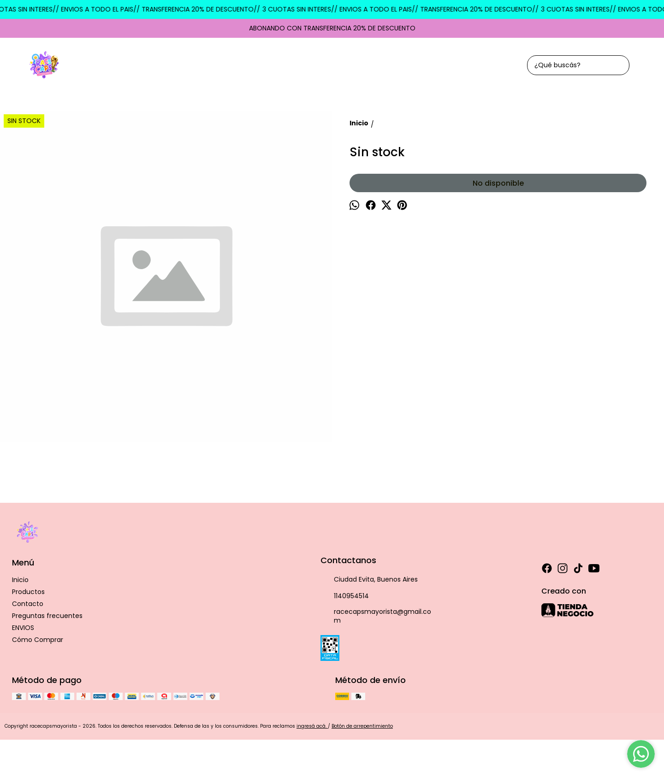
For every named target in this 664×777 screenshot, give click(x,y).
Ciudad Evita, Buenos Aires (369, 579)
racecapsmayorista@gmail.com (375, 616)
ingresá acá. (312, 726)
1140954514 (344, 596)
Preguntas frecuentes (47, 615)
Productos (28, 591)
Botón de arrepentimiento (362, 726)
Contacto (27, 603)
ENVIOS (23, 627)
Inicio (20, 579)
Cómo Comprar (37, 639)
